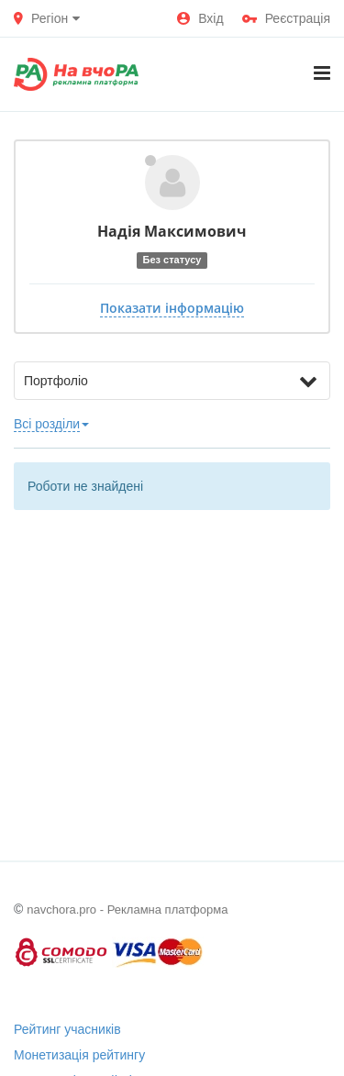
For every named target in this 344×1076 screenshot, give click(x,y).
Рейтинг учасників (67, 1029)
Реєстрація (286, 18)
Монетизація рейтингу (79, 1055)
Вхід (200, 18)
